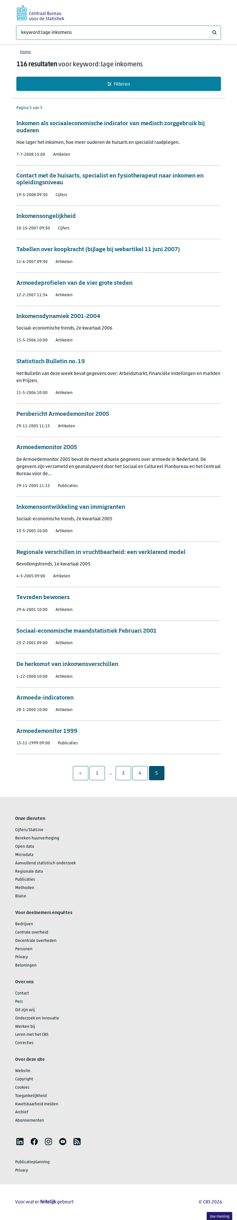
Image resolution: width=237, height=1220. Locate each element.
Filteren (118, 84)
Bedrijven (24, 924)
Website (22, 1071)
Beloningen (26, 965)
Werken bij (25, 1027)
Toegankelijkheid (31, 1096)
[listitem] (20, 1141)
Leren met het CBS (31, 1035)
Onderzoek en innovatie (37, 1018)
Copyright (24, 1079)
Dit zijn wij (25, 1010)
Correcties (24, 1043)
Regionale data (29, 872)
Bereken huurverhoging (37, 838)
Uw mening (219, 1217)
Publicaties (25, 880)
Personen (23, 949)
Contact (22, 993)
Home (25, 52)
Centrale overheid (31, 932)
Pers (19, 1002)
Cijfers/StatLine (29, 830)
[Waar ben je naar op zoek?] (118, 33)
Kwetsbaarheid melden (36, 1104)
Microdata (24, 855)
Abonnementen (29, 1121)
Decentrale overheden (35, 941)
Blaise (20, 896)
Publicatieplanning (32, 1162)
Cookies (22, 1088)
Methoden (24, 888)
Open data (24, 847)
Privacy (21, 957)
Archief (21, 1112)
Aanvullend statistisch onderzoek (45, 863)
